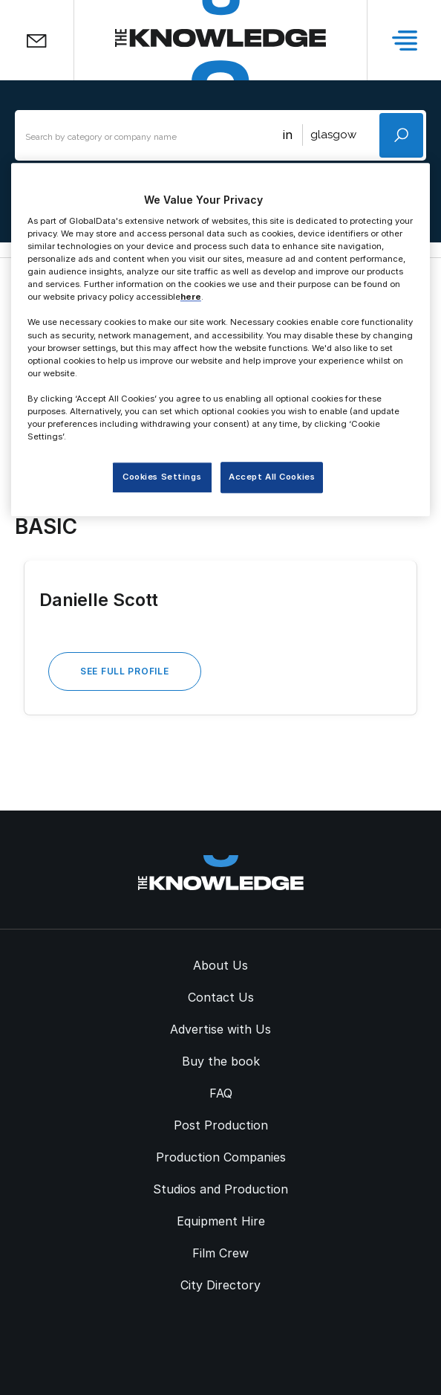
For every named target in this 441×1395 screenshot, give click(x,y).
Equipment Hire (221, 1221)
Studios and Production (220, 1189)
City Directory (220, 1285)
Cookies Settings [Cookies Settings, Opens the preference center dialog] (161, 476)
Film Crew (220, 1253)
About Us (220, 965)
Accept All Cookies (272, 476)
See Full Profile (124, 671)
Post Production (221, 1125)
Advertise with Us (220, 1029)
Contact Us (221, 997)
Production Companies (221, 1157)
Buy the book (221, 1061)
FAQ (220, 1093)
